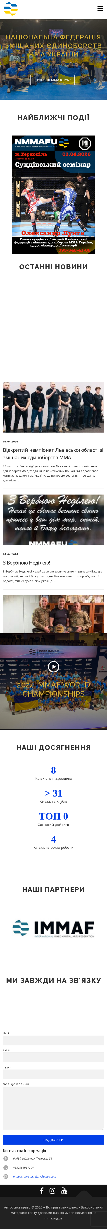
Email (53, 1110)
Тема (53, 1127)
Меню (100, 8)
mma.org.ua (53, 1218)
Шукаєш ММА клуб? (53, 79)
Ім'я (53, 1093)
